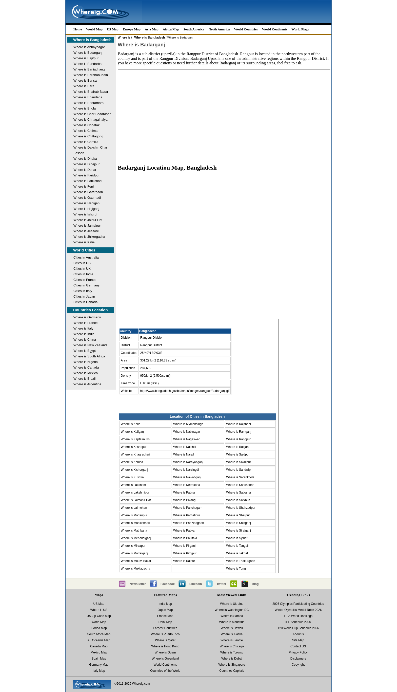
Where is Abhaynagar (89, 47)
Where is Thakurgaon (240, 561)
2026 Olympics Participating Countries (298, 604)
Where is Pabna (184, 492)
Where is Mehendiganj (136, 538)
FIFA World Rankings (298, 616)
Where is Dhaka (85, 158)
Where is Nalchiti (184, 447)
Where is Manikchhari (135, 523)
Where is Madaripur (134, 515)
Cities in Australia (86, 257)
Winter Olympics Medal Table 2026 (298, 610)
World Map (94, 29)
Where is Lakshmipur (135, 492)
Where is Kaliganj (132, 431)
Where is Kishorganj (134, 469)
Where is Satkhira (238, 500)
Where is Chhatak (86, 125)
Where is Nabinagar (186, 431)
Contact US (298, 646)
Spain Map (99, 658)
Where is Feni (83, 186)
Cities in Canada (85, 302)
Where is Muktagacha (135, 568)
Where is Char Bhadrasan (92, 114)
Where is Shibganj (238, 523)
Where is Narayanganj (188, 462)
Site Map (298, 640)
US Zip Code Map (99, 616)
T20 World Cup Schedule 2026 (298, 628)
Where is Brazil (84, 378)
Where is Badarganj (87, 52)
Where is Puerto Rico (165, 634)
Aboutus (298, 634)
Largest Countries (165, 628)
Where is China (84, 339)
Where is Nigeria (85, 362)
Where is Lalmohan (134, 507)
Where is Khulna (132, 462)
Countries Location (90, 310)
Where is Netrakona (186, 485)
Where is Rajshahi (238, 424)
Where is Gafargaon (88, 192)
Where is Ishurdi (85, 214)
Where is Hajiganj (86, 209)
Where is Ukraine (231, 604)
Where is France (85, 323)
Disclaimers (298, 658)
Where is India (83, 334)
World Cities (84, 250)
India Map (165, 604)
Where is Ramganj (238, 431)
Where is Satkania (238, 492)
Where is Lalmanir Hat (136, 500)
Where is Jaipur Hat (87, 220)
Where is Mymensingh (188, 424)
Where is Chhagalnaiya (90, 119)
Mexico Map (99, 652)
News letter (138, 584)
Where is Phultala (185, 538)
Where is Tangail (237, 546)
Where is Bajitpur (85, 58)
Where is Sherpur (238, 515)
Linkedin (195, 584)
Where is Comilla (85, 142)
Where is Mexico (85, 373)
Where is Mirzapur (133, 546)
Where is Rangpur (238, 439)
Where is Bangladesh (92, 40)
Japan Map (165, 610)
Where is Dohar (84, 170)
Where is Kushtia (132, 477)
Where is (124, 37)
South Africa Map (98, 634)
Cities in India (83, 274)
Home (77, 29)
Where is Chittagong (88, 136)
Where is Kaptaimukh (135, 439)
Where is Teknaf (237, 553)
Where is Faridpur (86, 175)
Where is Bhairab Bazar (90, 92)
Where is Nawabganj (187, 477)
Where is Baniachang (89, 69)
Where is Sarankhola (240, 477)
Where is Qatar (165, 640)
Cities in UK (82, 268)
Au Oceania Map (99, 640)
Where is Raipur (184, 561)
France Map (165, 616)
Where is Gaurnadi (87, 197)
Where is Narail (183, 454)
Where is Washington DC (232, 610)
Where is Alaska (232, 634)
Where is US (98, 610)
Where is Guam (165, 652)
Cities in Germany (86, 285)
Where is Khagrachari (135, 454)
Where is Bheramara (88, 103)
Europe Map (132, 29)
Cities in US (82, 263)
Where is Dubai (231, 658)
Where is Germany (87, 317)
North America (219, 29)
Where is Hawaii (232, 628)
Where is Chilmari (86, 131)
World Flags (300, 29)
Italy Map (99, 670)
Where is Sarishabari (240, 485)
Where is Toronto (231, 652)
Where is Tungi (236, 568)
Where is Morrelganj (134, 553)
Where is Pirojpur (184, 553)
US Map (112, 29)
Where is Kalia (84, 242)
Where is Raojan (237, 447)
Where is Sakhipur (238, 462)
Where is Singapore (232, 664)
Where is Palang (184, 500)
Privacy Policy (298, 652)
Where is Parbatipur (186, 515)
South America (193, 29)
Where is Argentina (87, 384)
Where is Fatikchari (87, 181)
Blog (255, 584)
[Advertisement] (224, 114)
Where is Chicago (232, 646)
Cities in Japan (84, 296)
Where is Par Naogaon (188, 523)
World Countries (246, 29)
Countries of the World (165, 670)
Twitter (221, 584)
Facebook (168, 584)
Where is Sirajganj (238, 530)
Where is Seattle (232, 640)
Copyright (298, 664)
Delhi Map (165, 622)
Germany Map (98, 664)
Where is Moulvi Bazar (136, 561)
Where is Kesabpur (134, 447)
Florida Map (99, 628)
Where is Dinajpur (86, 164)
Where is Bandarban (88, 64)
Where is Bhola (84, 108)
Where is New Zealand (90, 345)
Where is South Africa (89, 356)
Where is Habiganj (86, 203)
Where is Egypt (84, 351)
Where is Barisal (85, 80)
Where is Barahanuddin (90, 75)
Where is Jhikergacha (89, 237)
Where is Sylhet (236, 538)
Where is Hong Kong (165, 646)
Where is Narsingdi (186, 469)
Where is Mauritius (231, 622)
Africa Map (171, 29)
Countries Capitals (231, 670)
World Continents (274, 29)
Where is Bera (83, 86)
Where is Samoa (232, 616)
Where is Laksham (133, 485)
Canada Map (99, 646)
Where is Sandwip (238, 469)
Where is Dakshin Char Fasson (90, 150)
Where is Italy (83, 328)
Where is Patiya (183, 530)
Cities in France (84, 280)
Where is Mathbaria (134, 530)
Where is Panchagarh (187, 507)
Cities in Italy (82, 291)
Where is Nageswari (186, 439)
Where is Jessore (86, 231)
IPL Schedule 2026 (298, 622)
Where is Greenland (165, 658)
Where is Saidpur (237, 454)
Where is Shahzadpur (240, 507)
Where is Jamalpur (87, 225)
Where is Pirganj (184, 546)
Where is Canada (86, 367)
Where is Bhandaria (87, 97)
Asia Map (151, 29)
